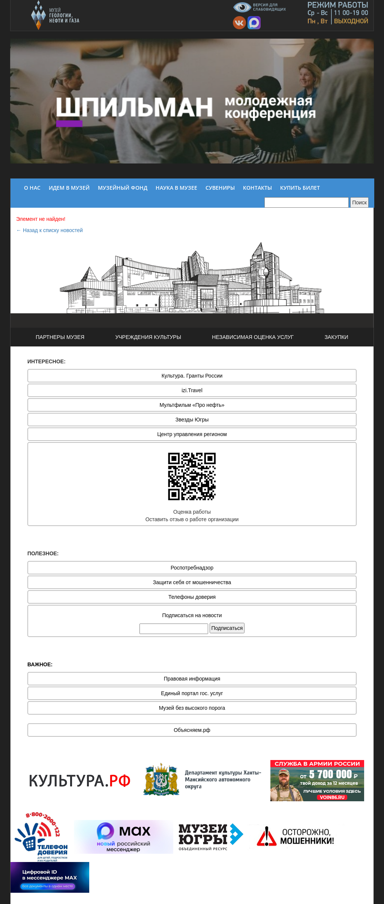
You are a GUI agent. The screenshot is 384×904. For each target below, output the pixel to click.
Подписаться (227, 628)
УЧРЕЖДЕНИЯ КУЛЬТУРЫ (148, 337)
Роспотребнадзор (192, 568)
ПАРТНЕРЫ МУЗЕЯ (60, 337)
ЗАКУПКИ (336, 337)
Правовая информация (192, 679)
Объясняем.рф (192, 730)
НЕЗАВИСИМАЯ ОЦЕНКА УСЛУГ (253, 337)
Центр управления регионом (192, 434)
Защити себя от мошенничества (192, 582)
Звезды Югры (192, 420)
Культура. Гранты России (192, 376)
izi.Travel (192, 390)
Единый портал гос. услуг (192, 693)
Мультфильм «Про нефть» (191, 405)
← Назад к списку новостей (49, 230)
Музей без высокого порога (192, 708)
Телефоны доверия (192, 597)
